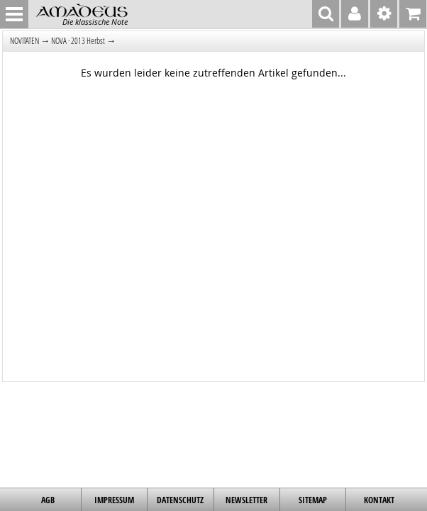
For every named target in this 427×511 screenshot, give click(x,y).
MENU (14, 14)
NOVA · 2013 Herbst (78, 40)
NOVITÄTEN (24, 40)
